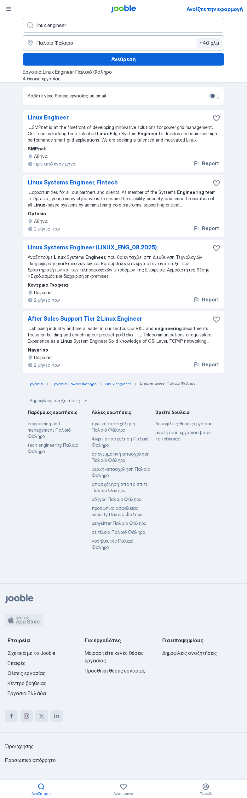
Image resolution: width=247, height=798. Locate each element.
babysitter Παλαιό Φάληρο (119, 523)
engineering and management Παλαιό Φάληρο (49, 430)
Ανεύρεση (123, 59)
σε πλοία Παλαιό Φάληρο (118, 532)
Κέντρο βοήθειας (27, 683)
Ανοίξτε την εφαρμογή (215, 9)
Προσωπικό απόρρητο (30, 760)
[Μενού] (9, 9)
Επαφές (17, 663)
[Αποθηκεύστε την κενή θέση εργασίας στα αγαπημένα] (216, 118)
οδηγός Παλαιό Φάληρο (116, 499)
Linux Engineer (48, 117)
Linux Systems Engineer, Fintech (73, 182)
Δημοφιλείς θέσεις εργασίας (184, 423)
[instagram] (26, 716)
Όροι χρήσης (19, 746)
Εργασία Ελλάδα (27, 693)
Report (206, 163)
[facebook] (11, 716)
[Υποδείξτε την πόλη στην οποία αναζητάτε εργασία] (123, 42)
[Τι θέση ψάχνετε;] (123, 25)
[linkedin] (56, 716)
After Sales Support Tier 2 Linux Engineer (85, 318)
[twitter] (41, 716)
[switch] (214, 96)
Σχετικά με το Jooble (31, 653)
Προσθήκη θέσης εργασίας (115, 670)
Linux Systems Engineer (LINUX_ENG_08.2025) (92, 247)
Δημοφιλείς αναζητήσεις (59, 401)
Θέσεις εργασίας (26, 673)
